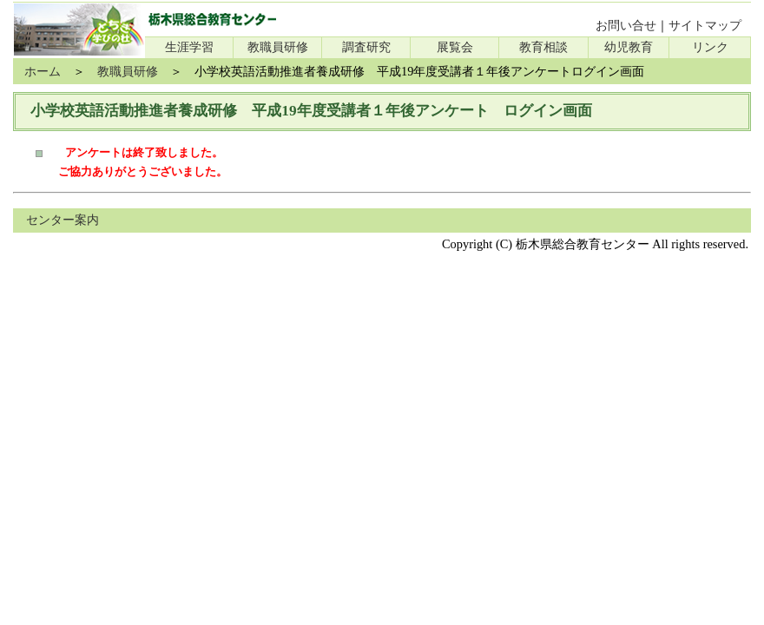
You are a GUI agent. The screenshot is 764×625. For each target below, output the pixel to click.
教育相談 (543, 47)
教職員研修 (277, 47)
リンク (710, 47)
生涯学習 (189, 47)
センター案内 (62, 220)
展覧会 (455, 47)
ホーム (42, 71)
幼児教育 (628, 47)
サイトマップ (704, 25)
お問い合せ (626, 25)
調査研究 (366, 47)
